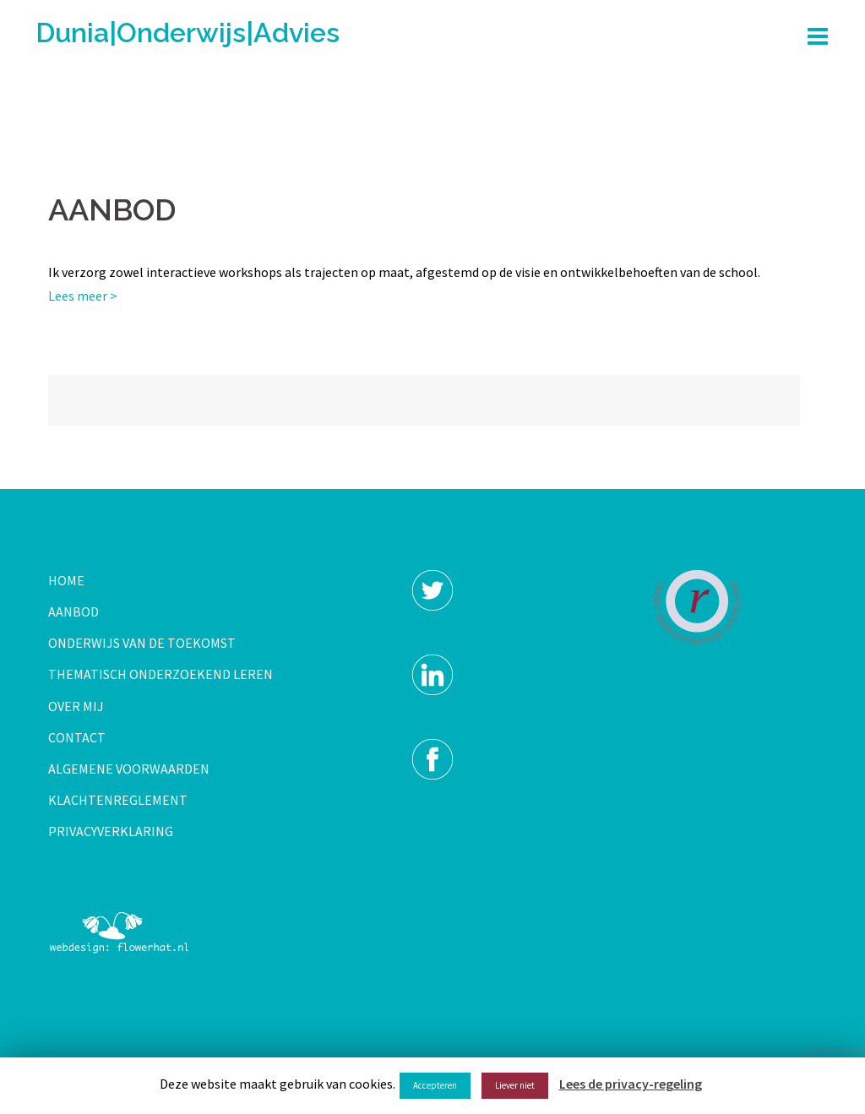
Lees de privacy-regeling (630, 1083)
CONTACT (77, 737)
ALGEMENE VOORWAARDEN (128, 768)
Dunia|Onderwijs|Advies (187, 32)
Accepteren (435, 1085)
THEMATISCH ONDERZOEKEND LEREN (160, 674)
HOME (66, 580)
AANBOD (73, 611)
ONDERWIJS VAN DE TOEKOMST (142, 642)
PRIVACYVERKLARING (110, 831)
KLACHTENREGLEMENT (118, 799)
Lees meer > (82, 295)
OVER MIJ (76, 706)
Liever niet (515, 1085)
